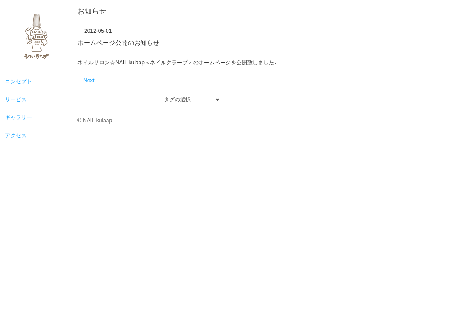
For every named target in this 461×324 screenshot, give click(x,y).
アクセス (16, 135)
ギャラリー (18, 117)
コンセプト (18, 81)
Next (89, 80)
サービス (16, 99)
